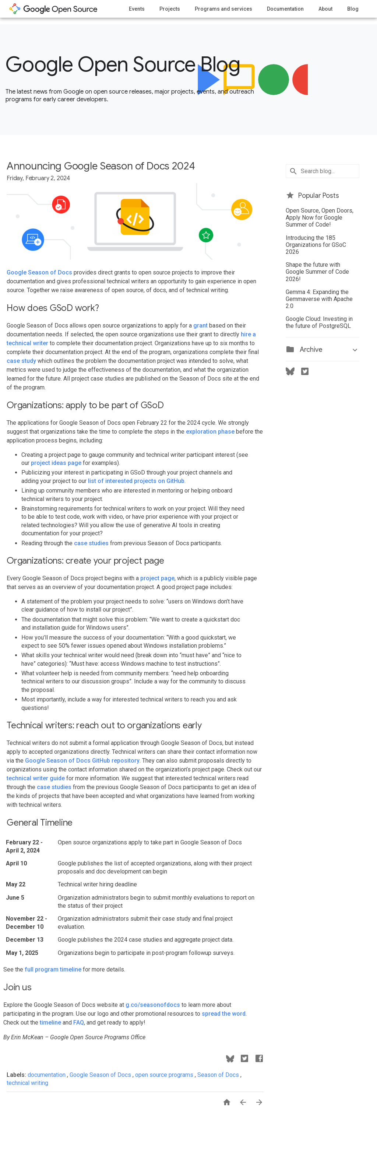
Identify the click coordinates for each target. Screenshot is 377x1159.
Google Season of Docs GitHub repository (82, 760)
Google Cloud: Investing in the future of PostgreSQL (319, 322)
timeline (50, 1022)
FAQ (78, 1022)
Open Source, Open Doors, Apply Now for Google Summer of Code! (319, 217)
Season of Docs (218, 1074)
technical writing (27, 1082)
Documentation (285, 9)
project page (157, 578)
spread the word (224, 1013)
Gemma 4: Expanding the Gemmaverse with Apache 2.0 (319, 298)
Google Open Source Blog (123, 64)
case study (21, 360)
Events (137, 9)
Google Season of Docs (39, 272)
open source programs (165, 1074)
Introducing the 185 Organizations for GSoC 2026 (316, 244)
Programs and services (223, 9)
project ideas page (56, 462)
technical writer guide (36, 778)
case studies (91, 543)
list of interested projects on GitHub (136, 480)
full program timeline (53, 969)
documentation (47, 1074)
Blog (353, 9)
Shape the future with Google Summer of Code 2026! (317, 271)
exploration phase (210, 431)
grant (200, 325)
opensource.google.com (53, 9)
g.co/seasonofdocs (153, 1004)
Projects (169, 9)
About (325, 9)
